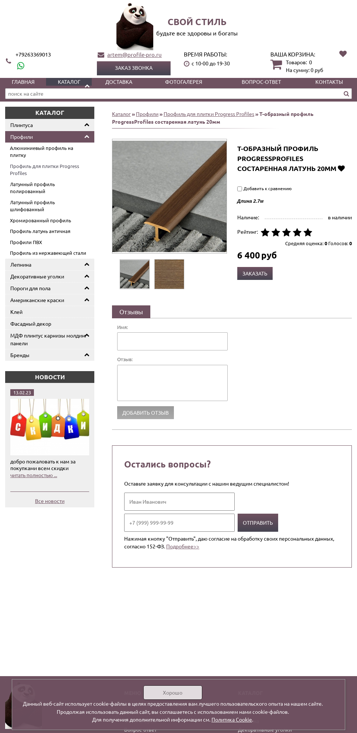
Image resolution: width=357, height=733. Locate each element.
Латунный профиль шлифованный (32, 206)
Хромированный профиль (40, 220)
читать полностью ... (33, 475)
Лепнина (20, 264)
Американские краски (37, 300)
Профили (21, 136)
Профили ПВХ (26, 242)
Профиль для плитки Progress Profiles (44, 170)
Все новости (49, 500)
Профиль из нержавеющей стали (48, 253)
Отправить (258, 522)
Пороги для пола (30, 288)
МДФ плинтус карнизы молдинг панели (48, 339)
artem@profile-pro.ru (134, 54)
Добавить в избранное (341, 168)
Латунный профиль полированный (32, 188)
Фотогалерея (183, 81)
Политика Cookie (231, 719)
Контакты (329, 81)
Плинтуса (21, 124)
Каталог (69, 81)
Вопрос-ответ (261, 81)
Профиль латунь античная (40, 231)
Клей (16, 311)
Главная (23, 81)
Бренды (19, 355)
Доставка (118, 81)
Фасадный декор (30, 323)
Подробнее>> (182, 546)
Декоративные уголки (37, 276)
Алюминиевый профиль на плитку (41, 151)
